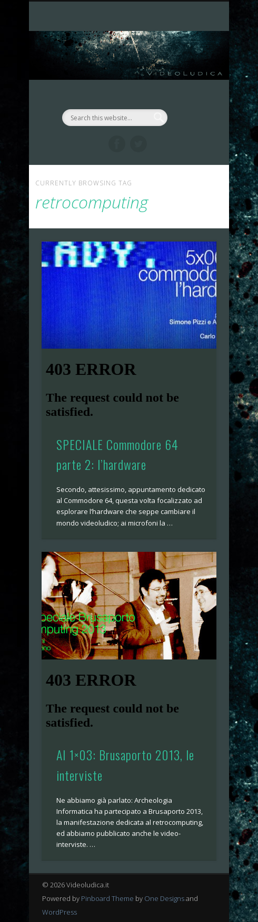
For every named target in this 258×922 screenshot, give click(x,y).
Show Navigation (190, 94)
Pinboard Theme (107, 898)
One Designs (164, 898)
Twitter (138, 143)
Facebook (116, 143)
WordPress (59, 912)
